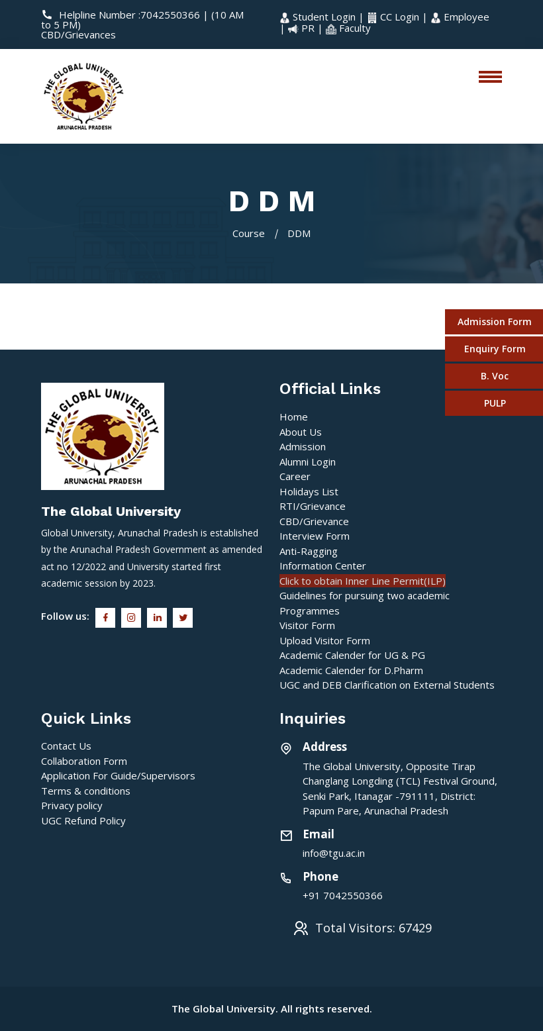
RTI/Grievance (312, 506)
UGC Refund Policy (83, 820)
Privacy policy (72, 805)
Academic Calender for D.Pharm (351, 670)
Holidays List (308, 491)
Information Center (322, 565)
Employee (459, 16)
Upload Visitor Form (324, 640)
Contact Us (66, 745)
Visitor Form (307, 625)
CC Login (394, 16)
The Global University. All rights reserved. (272, 1008)
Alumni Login (307, 461)
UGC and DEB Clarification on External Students (387, 684)
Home (293, 416)
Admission (302, 446)
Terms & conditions (85, 790)
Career (295, 476)
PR (302, 27)
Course (248, 233)
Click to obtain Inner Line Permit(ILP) (362, 580)
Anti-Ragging (308, 551)
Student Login (318, 16)
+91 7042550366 (343, 895)
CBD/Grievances (78, 34)
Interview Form (314, 535)
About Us (300, 431)
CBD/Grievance (314, 521)
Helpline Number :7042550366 (122, 14)
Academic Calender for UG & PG (352, 655)
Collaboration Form (84, 760)
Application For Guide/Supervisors (118, 775)
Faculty (348, 27)
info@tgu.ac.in (334, 852)
